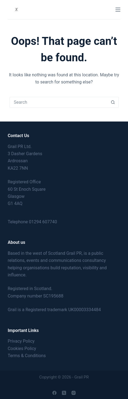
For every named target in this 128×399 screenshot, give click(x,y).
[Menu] (117, 9)
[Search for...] (59, 102)
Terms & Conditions (27, 355)
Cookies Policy (22, 348)
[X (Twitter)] (64, 393)
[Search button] (113, 102)
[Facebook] (54, 393)
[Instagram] (74, 393)
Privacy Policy (21, 341)
